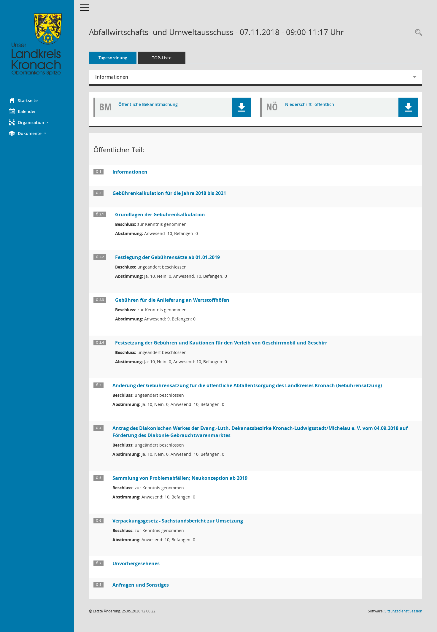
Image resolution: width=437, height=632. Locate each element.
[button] (37, 122)
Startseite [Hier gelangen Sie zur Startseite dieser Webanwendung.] (23, 100)
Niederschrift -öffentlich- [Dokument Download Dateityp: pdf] (310, 104)
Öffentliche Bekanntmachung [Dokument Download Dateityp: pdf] (148, 104)
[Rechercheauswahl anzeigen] (417, 33)
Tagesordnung (112, 58)
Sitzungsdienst (403, 611)
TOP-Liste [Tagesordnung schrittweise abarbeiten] (161, 58)
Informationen (111, 77)
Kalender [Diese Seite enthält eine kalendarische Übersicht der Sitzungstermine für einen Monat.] (22, 111)
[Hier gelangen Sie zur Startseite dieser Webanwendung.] (37, 44)
